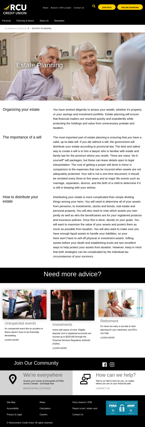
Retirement (109, 321)
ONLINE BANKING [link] (130, 7)
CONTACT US (103, 388)
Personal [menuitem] (6, 21)
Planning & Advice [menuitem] (25, 21)
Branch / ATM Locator (61, 8)
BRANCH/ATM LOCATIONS (36, 388)
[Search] (93, 6)
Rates (45, 8)
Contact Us (79, 8)
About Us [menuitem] (44, 21)
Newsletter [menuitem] (59, 21)
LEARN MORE (12, 340)
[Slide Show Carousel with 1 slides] (72, 184)
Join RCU (107, 7)
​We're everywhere (42, 375)
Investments (62, 325)
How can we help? (116, 375)
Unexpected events (20, 323)
